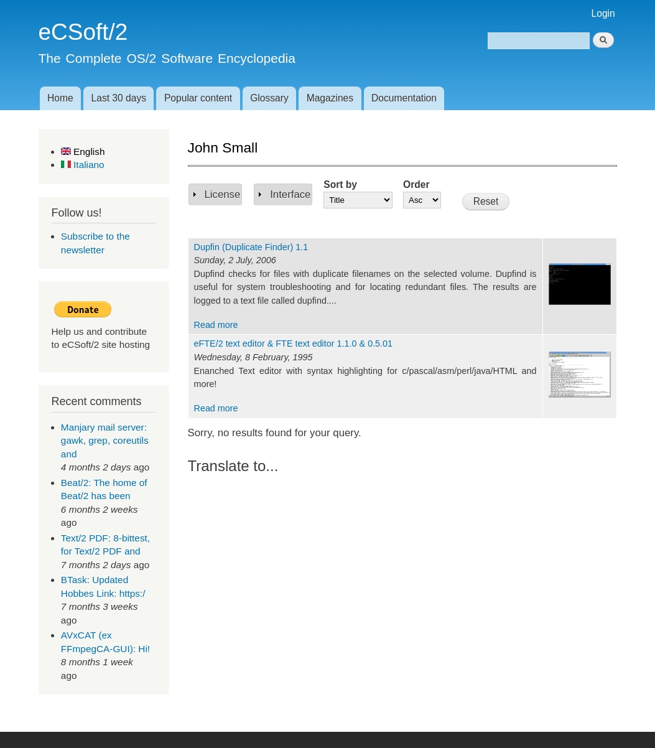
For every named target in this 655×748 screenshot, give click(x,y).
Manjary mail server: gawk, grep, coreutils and (105, 440)
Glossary (269, 98)
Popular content (198, 98)
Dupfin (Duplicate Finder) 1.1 (251, 247)
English (83, 151)
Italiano (83, 164)
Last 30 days (118, 98)
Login (603, 13)
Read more (216, 325)
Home (60, 98)
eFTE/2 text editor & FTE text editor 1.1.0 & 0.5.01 (293, 343)
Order (416, 184)
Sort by (340, 184)
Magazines (330, 98)
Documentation (404, 98)
